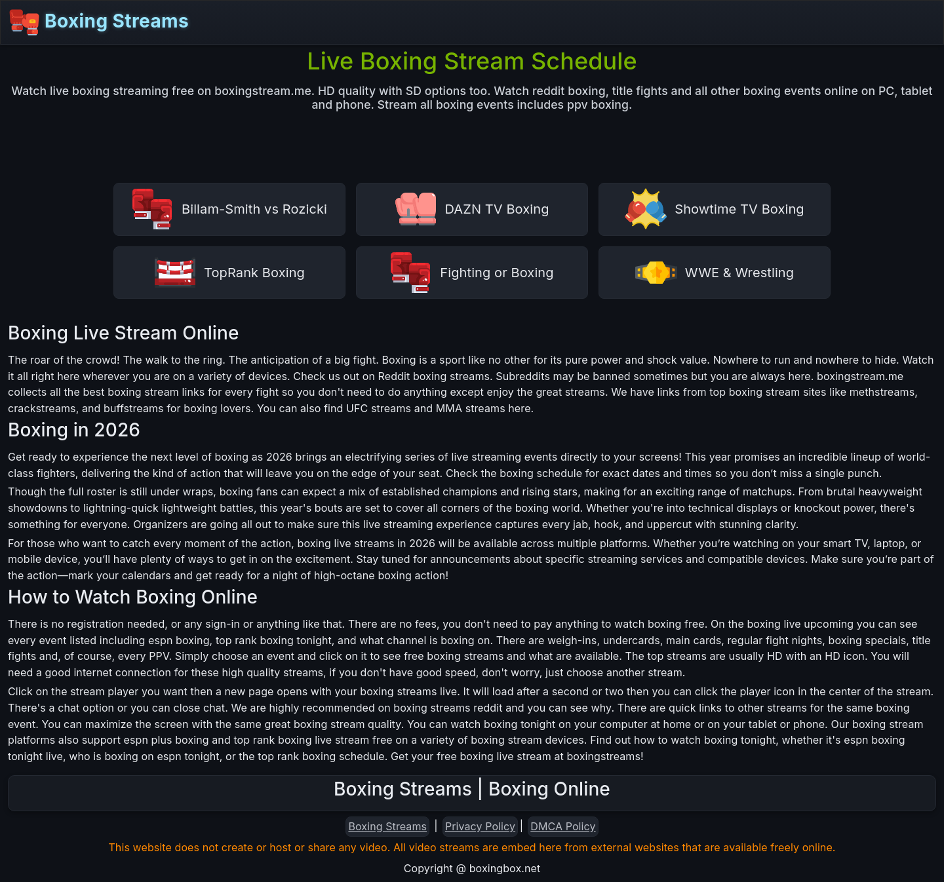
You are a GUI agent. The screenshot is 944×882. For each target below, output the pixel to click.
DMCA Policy (562, 826)
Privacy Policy (480, 826)
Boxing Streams (99, 22)
